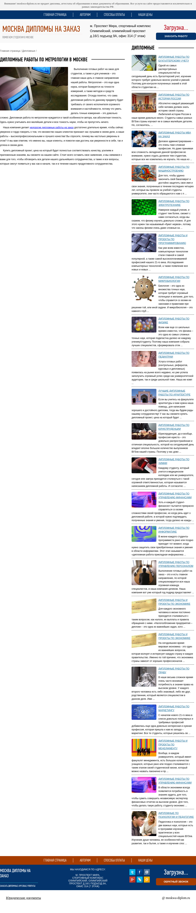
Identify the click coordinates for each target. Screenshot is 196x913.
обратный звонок (176, 881)
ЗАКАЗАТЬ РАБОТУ (175, 36)
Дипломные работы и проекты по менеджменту (172, 744)
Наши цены (145, 14)
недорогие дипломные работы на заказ (52, 127)
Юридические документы (23, 898)
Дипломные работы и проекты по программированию (172, 239)
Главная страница (55, 14)
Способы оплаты (114, 14)
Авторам (85, 14)
